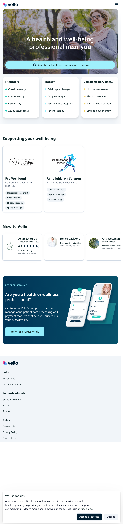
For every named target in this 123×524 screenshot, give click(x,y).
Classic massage (15, 89)
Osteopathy (13, 103)
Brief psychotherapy (57, 89)
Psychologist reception (59, 103)
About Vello (9, 378)
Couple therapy (55, 96)
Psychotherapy (54, 110)
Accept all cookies (89, 516)
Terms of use (10, 438)
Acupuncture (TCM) (17, 110)
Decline (111, 516)
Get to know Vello (12, 399)
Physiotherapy (14, 96)
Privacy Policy (10, 432)
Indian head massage (97, 103)
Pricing (6, 405)
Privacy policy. (85, 508)
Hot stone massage (96, 89)
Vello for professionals (24, 331)
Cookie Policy (10, 426)
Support (7, 411)
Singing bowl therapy (97, 110)
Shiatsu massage (95, 96)
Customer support (13, 384)
